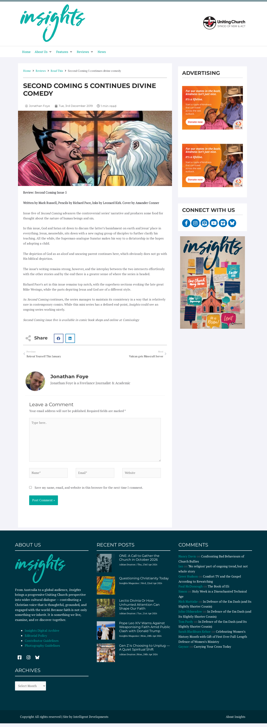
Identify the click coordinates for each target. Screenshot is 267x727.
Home (27, 71)
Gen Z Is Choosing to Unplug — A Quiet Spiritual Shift (144, 650)
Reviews (41, 71)
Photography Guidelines (42, 648)
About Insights (235, 719)
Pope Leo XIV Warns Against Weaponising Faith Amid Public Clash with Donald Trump (144, 629)
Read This (57, 71)
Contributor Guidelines (42, 643)
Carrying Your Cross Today (212, 649)
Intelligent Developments (91, 719)
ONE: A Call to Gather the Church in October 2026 (139, 560)
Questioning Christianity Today (144, 580)
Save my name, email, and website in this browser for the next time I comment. (89, 490)
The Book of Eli (218, 589)
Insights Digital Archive (42, 633)
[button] (43, 51)
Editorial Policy (36, 638)
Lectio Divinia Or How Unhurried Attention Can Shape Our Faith (139, 607)
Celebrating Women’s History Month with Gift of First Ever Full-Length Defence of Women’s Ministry (212, 639)
